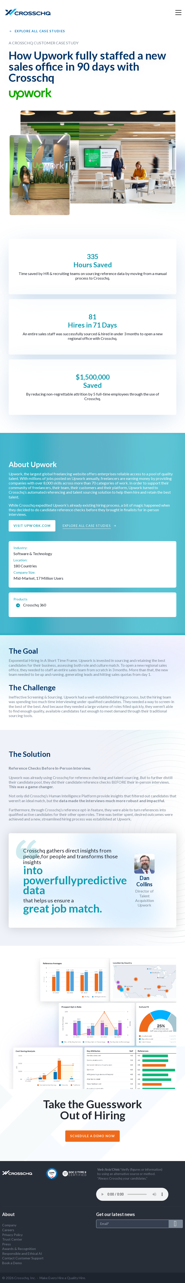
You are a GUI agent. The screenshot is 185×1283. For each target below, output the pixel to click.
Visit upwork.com (32, 526)
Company (9, 1225)
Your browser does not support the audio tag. (132, 1194)
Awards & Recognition (19, 1249)
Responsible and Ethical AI (22, 1253)
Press (6, 1244)
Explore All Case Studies (37, 31)
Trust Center (12, 1239)
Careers (8, 1230)
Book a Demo (12, 1263)
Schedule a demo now (92, 1136)
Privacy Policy (12, 1235)
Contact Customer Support (23, 1258)
